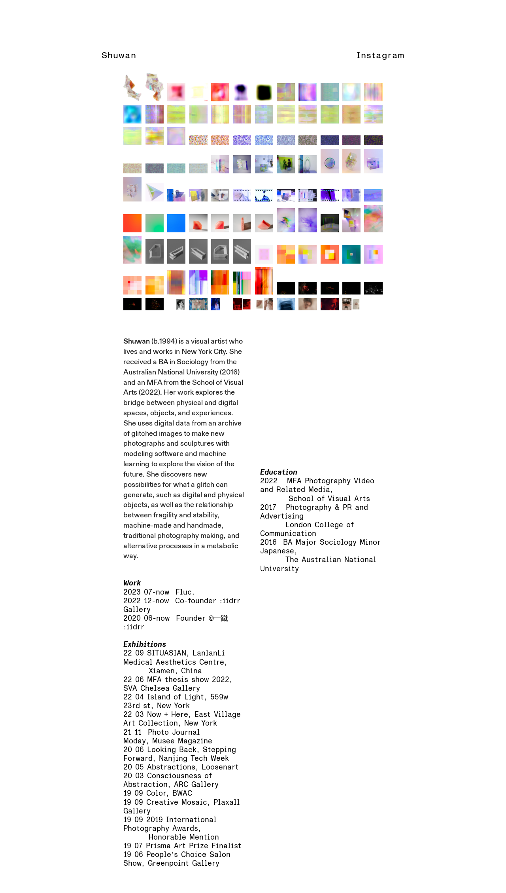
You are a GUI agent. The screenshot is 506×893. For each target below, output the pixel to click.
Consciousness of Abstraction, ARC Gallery (171, 780)
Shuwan (119, 55)
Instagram (380, 55)
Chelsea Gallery (170, 688)
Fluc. (185, 592)
